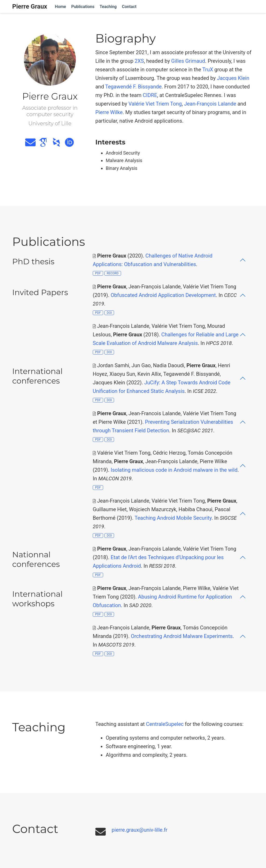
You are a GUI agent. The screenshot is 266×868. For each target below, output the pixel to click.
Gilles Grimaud (188, 61)
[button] (169, 260)
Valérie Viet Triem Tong (155, 104)
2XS (139, 61)
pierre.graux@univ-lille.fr (140, 830)
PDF (98, 273)
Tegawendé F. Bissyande (133, 87)
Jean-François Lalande (210, 104)
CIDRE (150, 95)
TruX (207, 69)
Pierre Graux (29, 6)
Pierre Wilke (109, 112)
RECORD (113, 273)
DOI (109, 313)
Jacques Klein (233, 78)
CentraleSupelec (165, 724)
